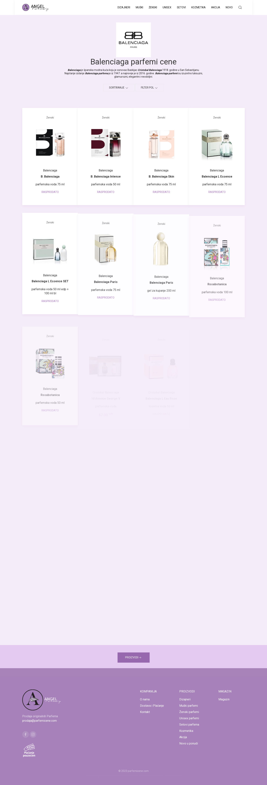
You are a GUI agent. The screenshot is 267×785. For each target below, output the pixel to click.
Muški (139, 7)
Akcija (215, 7)
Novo (229, 7)
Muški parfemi (188, 705)
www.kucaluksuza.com (130, 775)
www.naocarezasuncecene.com (163, 775)
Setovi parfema (189, 724)
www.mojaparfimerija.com (100, 775)
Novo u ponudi (188, 743)
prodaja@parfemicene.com (39, 720)
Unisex (167, 7)
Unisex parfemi (189, 718)
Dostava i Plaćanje (152, 705)
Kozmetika (198, 7)
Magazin (224, 699)
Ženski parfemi (189, 712)
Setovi (181, 7)
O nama (145, 699)
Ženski (153, 7)
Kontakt (145, 712)
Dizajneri (124, 7)
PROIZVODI (133, 657)
